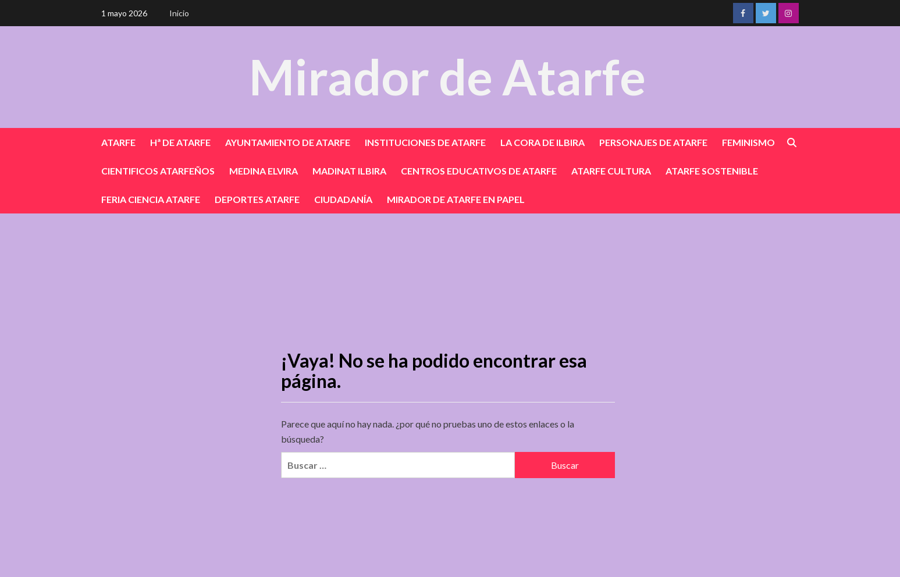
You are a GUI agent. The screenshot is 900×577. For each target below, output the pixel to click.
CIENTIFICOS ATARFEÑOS (158, 170)
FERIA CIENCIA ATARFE (150, 199)
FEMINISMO (748, 142)
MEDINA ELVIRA (263, 170)
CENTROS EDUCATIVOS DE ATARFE (479, 170)
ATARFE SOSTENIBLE (712, 170)
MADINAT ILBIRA (349, 170)
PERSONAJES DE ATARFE (653, 142)
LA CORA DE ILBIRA (542, 142)
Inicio (179, 13)
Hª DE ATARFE (180, 142)
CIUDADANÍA (343, 199)
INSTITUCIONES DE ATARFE (425, 142)
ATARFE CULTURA (611, 170)
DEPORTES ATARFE (257, 199)
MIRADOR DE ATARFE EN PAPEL (456, 199)
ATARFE (118, 142)
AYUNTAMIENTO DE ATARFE (287, 142)
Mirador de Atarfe (447, 76)
